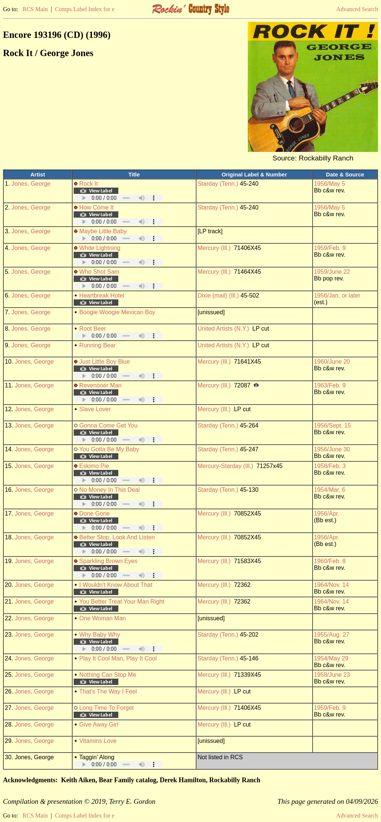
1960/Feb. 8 (330, 561)
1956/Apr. (327, 513)
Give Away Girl (98, 724)
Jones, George (31, 184)
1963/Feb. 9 (330, 385)
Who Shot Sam (99, 272)
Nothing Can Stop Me (107, 675)
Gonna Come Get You (108, 425)
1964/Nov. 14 (331, 585)
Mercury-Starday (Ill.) (225, 466)
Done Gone (94, 513)
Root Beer (92, 328)
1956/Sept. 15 (332, 425)
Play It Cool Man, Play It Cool (118, 658)
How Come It (96, 207)
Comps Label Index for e (85, 9)
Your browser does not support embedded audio (118, 198)
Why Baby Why (99, 634)
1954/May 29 (331, 658)
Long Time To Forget (106, 708)
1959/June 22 (332, 272)
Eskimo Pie (94, 466)
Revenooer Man (100, 385)
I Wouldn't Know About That (115, 585)
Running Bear (97, 345)
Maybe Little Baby (103, 231)
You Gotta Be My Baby (109, 449)
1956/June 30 (332, 449)
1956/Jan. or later (337, 295)
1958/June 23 (332, 675)
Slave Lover (95, 409)
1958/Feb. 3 (330, 466)
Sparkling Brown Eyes (108, 561)
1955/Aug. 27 (331, 634)
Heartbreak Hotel (101, 295)
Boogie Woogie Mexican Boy (117, 312)
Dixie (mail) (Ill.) (218, 295)
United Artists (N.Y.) (223, 328)
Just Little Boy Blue (104, 361)
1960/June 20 (332, 361)
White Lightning (99, 248)
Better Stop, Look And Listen (117, 537)
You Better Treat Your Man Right (121, 601)
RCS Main (35, 9)
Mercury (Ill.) (214, 248)
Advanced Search (357, 9)
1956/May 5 (329, 184)
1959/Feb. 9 (330, 248)
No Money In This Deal (109, 490)
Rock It (88, 184)
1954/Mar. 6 (330, 490)
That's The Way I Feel (108, 691)
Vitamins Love (97, 741)
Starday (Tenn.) (218, 184)
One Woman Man (102, 618)
